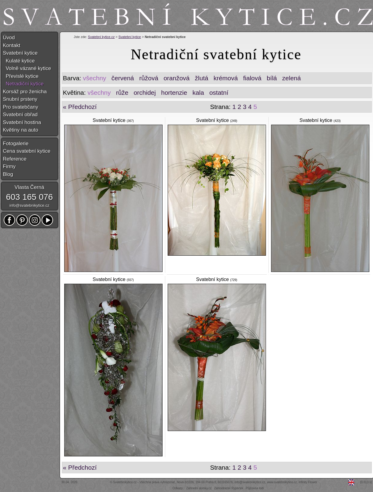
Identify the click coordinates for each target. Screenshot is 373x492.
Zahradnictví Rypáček (228, 488)
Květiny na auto (20, 130)
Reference (15, 159)
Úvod (9, 37)
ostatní (218, 92)
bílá (272, 78)
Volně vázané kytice (27, 68)
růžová (148, 78)
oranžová (176, 78)
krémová (225, 78)
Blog (8, 174)
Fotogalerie (16, 143)
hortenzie (174, 92)
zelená (291, 78)
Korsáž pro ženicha (25, 91)
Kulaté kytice (19, 61)
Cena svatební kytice (27, 151)
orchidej (145, 92)
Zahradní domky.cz (198, 488)
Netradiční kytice (23, 84)
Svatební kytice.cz (101, 37)
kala (198, 92)
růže (122, 92)
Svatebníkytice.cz (125, 482)
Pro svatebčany (20, 107)
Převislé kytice (21, 76)
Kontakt (12, 45)
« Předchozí (80, 106)
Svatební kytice (130, 37)
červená (123, 78)
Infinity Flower (308, 482)
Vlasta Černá (29, 187)
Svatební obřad (20, 114)
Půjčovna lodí (255, 488)
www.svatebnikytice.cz (282, 482)
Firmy (9, 166)
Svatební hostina (22, 122)
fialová (252, 78)
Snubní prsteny (20, 99)
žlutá (201, 78)
